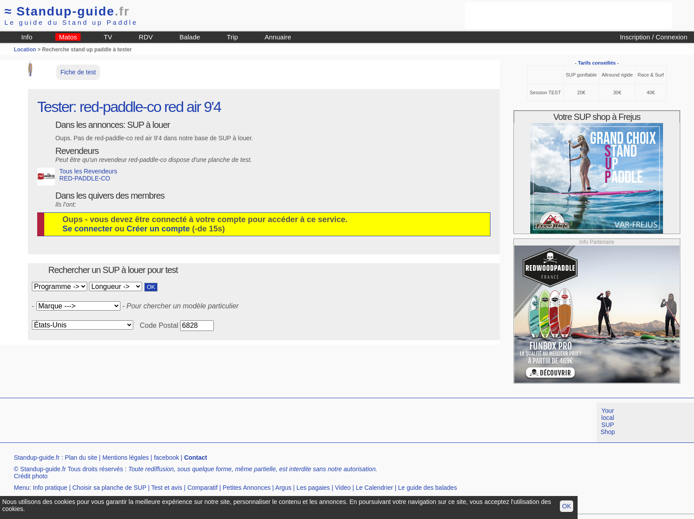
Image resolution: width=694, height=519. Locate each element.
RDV (146, 37)
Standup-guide (67, 11)
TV (108, 37)
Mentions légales (125, 457)
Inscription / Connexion (653, 37)
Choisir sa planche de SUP (109, 487)
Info (26, 37)
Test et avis (166, 487)
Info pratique (50, 487)
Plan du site (81, 457)
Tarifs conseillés (597, 62)
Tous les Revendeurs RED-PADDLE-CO (77, 176)
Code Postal (159, 325)
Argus (283, 487)
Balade (189, 37)
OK (566, 506)
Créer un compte (158, 228)
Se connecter (87, 228)
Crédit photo (30, 476)
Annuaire (278, 37)
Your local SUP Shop (608, 421)
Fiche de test (78, 72)
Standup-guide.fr (37, 457)
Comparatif (202, 487)
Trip (232, 37)
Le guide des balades (427, 487)
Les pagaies (313, 487)
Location (25, 49)
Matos (68, 37)
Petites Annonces (246, 487)
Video (343, 487)
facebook (166, 457)
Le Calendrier (374, 487)
